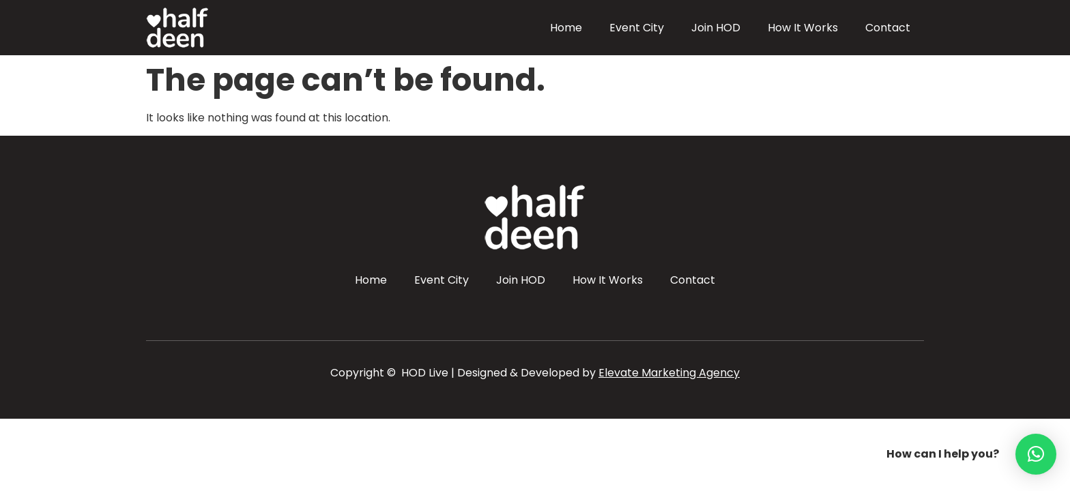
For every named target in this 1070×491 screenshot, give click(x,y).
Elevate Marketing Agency (669, 373)
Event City (636, 27)
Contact (887, 27)
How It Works (803, 27)
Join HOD (715, 27)
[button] (1035, 454)
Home (566, 27)
